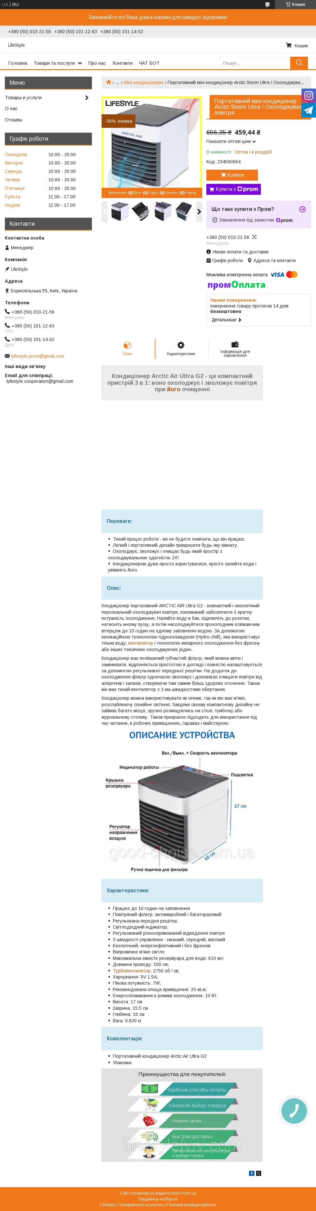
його (173, 389)
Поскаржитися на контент (141, 1205)
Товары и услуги (23, 97)
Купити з (237, 189)
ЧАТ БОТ (149, 63)
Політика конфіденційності (191, 1205)
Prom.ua (188, 1193)
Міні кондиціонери (143, 82)
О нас (11, 108)
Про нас (97, 63)
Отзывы (13, 119)
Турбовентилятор (132, 970)
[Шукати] (299, 63)
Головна (17, 63)
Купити (235, 175)
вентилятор (140, 643)
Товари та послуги (54, 63)
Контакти (123, 63)
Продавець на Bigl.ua (158, 1199)
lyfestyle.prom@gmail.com (37, 356)
